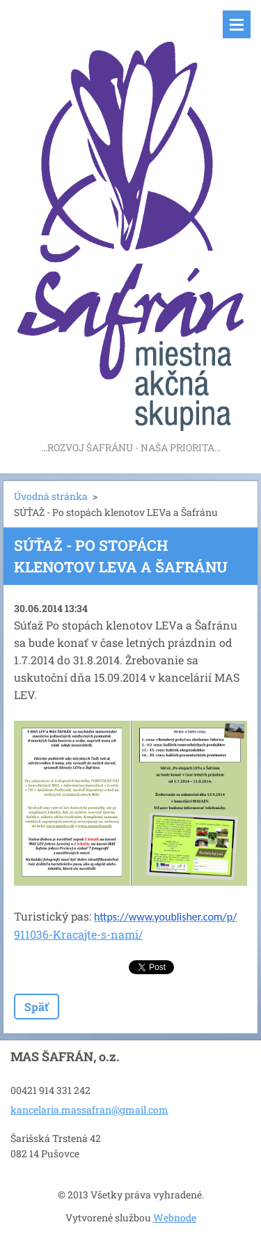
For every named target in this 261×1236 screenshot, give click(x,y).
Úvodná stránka (51, 496)
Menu (237, 24)
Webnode (174, 1217)
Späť (36, 1006)
